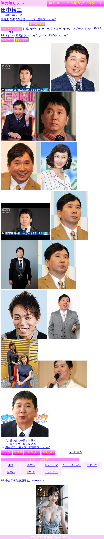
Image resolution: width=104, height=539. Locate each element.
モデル (33, 28)
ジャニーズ (45, 28)
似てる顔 (22, 39)
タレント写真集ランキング (21, 35)
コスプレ (31, 19)
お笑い (89, 28)
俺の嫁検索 (37, 24)
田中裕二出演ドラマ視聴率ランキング (27, 447)
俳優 (25, 28)
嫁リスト (56, 3)
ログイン (95, 3)
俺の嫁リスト (12, 3)
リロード (8, 39)
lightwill (48, 537)
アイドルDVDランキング (53, 35)
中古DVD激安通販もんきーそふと (25, 480)
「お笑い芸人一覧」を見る (20, 440)
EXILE (97, 28)
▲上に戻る (75, 452)
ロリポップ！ (65, 537)
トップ (6, 452)
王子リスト (7, 32)
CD (18, 19)
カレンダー (32, 452)
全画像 (18, 452)
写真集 (5, 19)
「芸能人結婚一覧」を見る (20, 444)
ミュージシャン (62, 28)
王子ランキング (46, 19)
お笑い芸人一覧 (13, 15)
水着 (23, 19)
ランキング (75, 3)
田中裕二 (11, 10)
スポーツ (78, 28)
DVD (12, 19)
